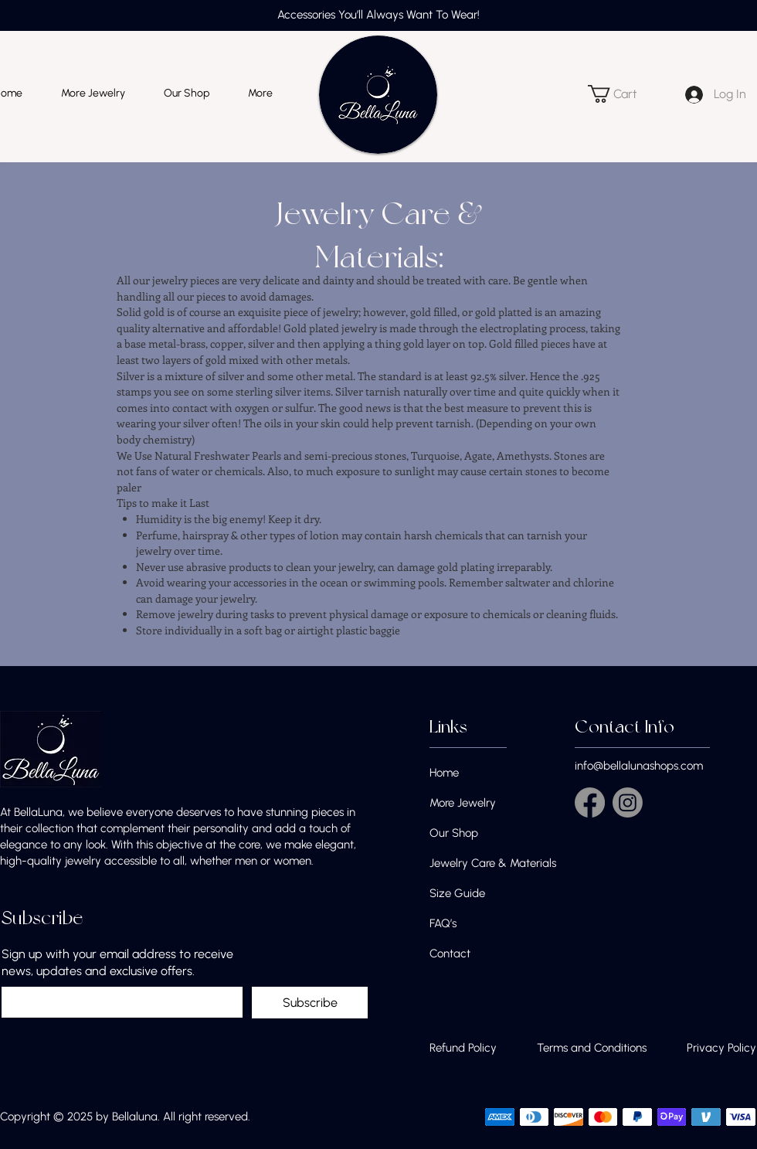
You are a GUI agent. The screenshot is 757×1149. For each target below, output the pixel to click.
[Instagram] (628, 802)
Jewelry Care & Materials (492, 863)
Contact (449, 953)
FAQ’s (443, 923)
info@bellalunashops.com (639, 766)
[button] (621, 94)
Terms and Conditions (592, 1048)
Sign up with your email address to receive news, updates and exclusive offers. (117, 962)
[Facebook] (590, 802)
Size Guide (457, 893)
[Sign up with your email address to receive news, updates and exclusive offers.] (117, 1002)
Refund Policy (463, 1048)
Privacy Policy (721, 1048)
